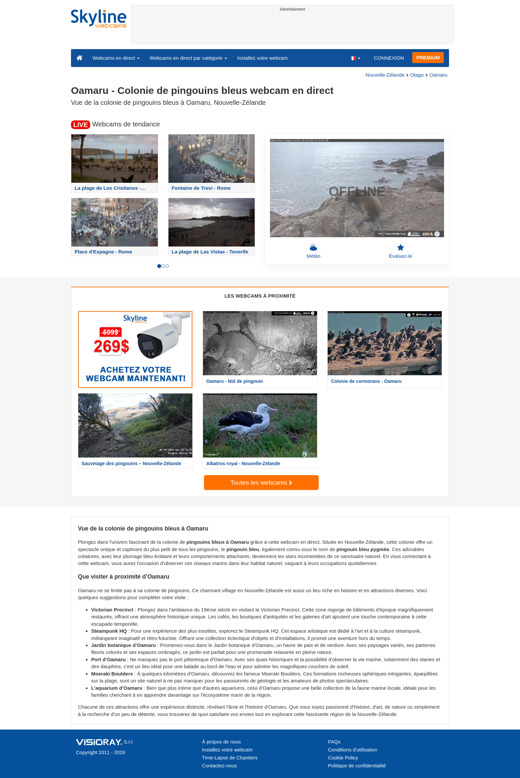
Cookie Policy (343, 757)
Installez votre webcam (262, 58)
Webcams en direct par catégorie (188, 58)
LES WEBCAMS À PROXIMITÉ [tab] (260, 296)
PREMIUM (428, 57)
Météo (313, 251)
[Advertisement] (292, 29)
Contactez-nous (219, 765)
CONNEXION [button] (389, 58)
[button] (354, 57)
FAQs (334, 741)
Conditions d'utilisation (352, 749)
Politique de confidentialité (357, 765)
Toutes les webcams (261, 482)
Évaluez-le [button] (400, 251)
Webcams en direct (116, 58)
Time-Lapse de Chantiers (230, 757)
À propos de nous (221, 741)
